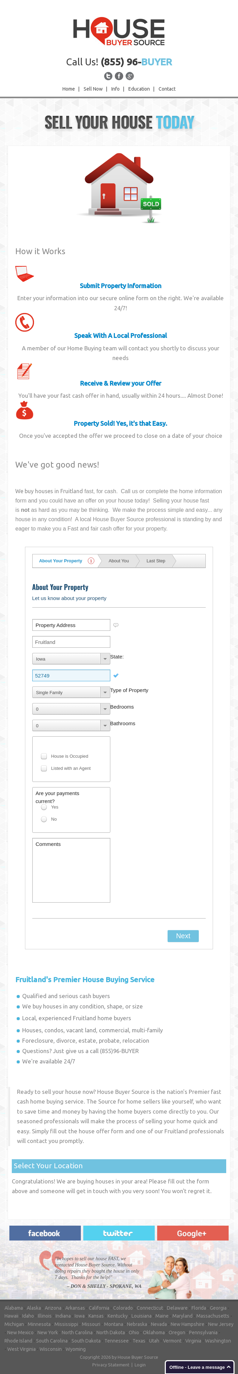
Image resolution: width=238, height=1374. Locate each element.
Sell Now (93, 89)
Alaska (34, 1308)
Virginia (193, 1341)
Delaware (177, 1308)
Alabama (14, 1308)
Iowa (80, 1316)
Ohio (134, 1332)
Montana (113, 1324)
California (99, 1308)
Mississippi (66, 1324)
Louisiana (141, 1316)
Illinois (45, 1316)
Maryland (182, 1316)
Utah (154, 1341)
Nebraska (137, 1324)
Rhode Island (18, 1341)
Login (140, 1364)
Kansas (96, 1316)
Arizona (53, 1308)
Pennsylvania (203, 1332)
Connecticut (150, 1308)
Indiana (63, 1316)
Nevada (159, 1324)
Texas (139, 1341)
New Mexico (20, 1332)
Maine (162, 1316)
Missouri (91, 1324)
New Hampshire (187, 1324)
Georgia (218, 1308)
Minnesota (39, 1324)
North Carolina (77, 1332)
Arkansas (75, 1308)
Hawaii (11, 1316)
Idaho (28, 1316)
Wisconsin (51, 1349)
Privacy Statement (110, 1364)
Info (115, 89)
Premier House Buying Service (84, 979)
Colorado (123, 1308)
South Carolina (52, 1341)
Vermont (172, 1341)
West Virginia (21, 1349)
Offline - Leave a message (197, 1367)
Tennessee (116, 1341)
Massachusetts (212, 1316)
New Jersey (220, 1324)
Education (139, 89)
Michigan (14, 1324)
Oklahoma (154, 1332)
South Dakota (86, 1341)
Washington (218, 1341)
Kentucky (118, 1316)
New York (47, 1332)
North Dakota (110, 1332)
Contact (167, 89)
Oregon (177, 1332)
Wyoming (76, 1349)
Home (68, 89)
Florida (199, 1308)
